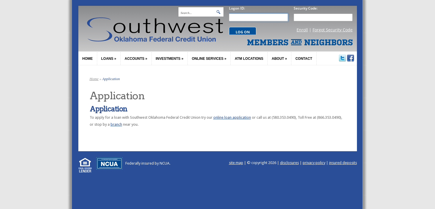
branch (116, 124)
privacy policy (314, 163)
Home (94, 79)
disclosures (289, 163)
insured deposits (343, 163)
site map (236, 163)
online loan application (232, 117)
